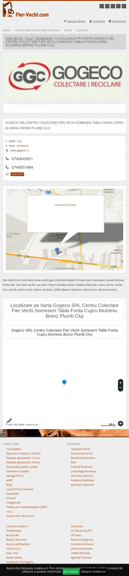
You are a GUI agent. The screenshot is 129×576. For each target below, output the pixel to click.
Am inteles (71, 571)
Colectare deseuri (17, 526)
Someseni (44, 38)
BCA (73, 462)
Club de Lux (13, 548)
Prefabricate (13, 530)
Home (7, 30)
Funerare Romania (82, 544)
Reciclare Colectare (82, 484)
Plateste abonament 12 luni (23, 458)
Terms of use (32, 425)
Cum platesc (13, 449)
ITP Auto (76, 535)
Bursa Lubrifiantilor (18, 544)
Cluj (29, 38)
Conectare (97, 21)
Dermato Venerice (82, 476)
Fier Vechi (14, 38)
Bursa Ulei (12, 535)
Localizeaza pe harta (65, 204)
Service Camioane (82, 548)
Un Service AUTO (81, 530)
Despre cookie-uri (93, 571)
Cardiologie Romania (83, 471)
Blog (68, 30)
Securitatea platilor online (22, 467)
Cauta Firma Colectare (19, 489)
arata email (17, 174)
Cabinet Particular (82, 467)
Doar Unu (12, 553)
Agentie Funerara (81, 557)
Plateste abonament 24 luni (23, 462)
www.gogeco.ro (19, 150)
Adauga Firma (14, 476)
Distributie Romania (83, 458)
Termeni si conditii (17, 471)
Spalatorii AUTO (80, 449)
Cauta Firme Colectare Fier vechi (37, 30)
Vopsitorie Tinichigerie (19, 562)
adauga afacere (75, 21)
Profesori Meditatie (82, 480)
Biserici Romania (16, 539)
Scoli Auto (77, 526)
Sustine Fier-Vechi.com (20, 516)
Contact (82, 30)
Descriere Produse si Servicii (23, 453)
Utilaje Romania (80, 553)
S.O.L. (9, 511)
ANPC (9, 480)
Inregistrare (117, 21)
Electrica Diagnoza (82, 539)
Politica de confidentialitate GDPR (26, 507)
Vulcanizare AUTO (82, 453)
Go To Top (64, 435)
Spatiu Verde (14, 557)
